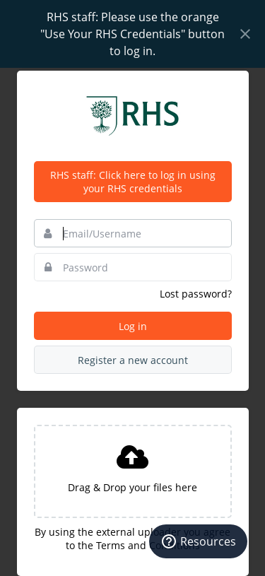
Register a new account (133, 360)
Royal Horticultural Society (133, 116)
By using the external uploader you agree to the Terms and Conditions (132, 538)
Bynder (52, 85)
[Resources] (198, 541)
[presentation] (133, 471)
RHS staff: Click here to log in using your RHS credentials (133, 181)
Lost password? (196, 293)
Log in (133, 326)
